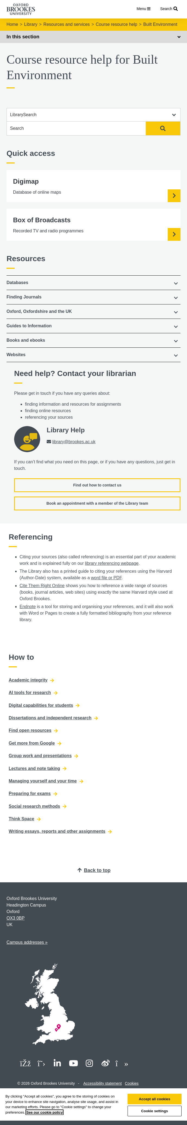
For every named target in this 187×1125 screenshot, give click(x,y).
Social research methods (37, 806)
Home (12, 24)
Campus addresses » (27, 942)
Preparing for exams (33, 793)
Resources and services (66, 24)
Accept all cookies (154, 1099)
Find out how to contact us (97, 485)
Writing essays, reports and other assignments (60, 831)
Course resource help (116, 24)
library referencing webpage (111, 563)
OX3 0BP (16, 918)
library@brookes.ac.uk (73, 441)
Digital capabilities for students (44, 705)
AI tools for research (33, 692)
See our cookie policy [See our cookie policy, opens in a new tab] (44, 1112)
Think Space (25, 818)
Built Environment (160, 24)
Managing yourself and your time (46, 781)
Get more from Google (35, 743)
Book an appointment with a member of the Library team (97, 503)
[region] (93, 1106)
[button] (93, 283)
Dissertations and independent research (53, 718)
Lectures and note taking (37, 768)
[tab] (93, 282)
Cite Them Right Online (42, 585)
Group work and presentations (43, 755)
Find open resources (33, 730)
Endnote (28, 606)
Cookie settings (154, 1111)
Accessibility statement (102, 1083)
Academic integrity (31, 680)
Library (30, 24)
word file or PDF (106, 577)
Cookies (132, 1083)
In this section (93, 36)
